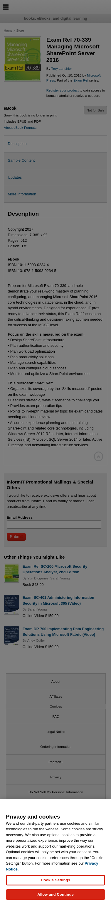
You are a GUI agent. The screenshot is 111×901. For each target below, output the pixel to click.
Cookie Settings (55, 883)
